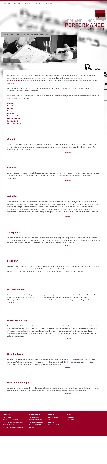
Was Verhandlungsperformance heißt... (14, 427)
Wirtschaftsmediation (35, 424)
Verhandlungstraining (35, 417)
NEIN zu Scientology (18, 382)
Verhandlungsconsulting (36, 422)
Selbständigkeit (15, 354)
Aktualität (12, 196)
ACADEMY (32, 427)
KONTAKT (70, 414)
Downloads (51, 422)
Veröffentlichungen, (60, 96)
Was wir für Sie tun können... (11, 419)
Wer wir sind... (7, 417)
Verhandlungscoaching (35, 419)
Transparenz (13, 232)
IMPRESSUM (71, 417)
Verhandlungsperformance (15, 80)
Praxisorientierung (17, 320)
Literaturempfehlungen (54, 417)
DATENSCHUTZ (72, 419)
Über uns (6, 3)
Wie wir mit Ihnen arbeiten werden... (13, 422)
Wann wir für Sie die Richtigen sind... (13, 424)
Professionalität (15, 289)
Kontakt (49, 3)
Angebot (17, 3)
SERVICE (51, 414)
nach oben (68, 152)
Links (49, 419)
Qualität (11, 139)
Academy (28, 3)
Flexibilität (12, 261)
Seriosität (12, 167)
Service (38, 3)
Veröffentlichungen (53, 424)
